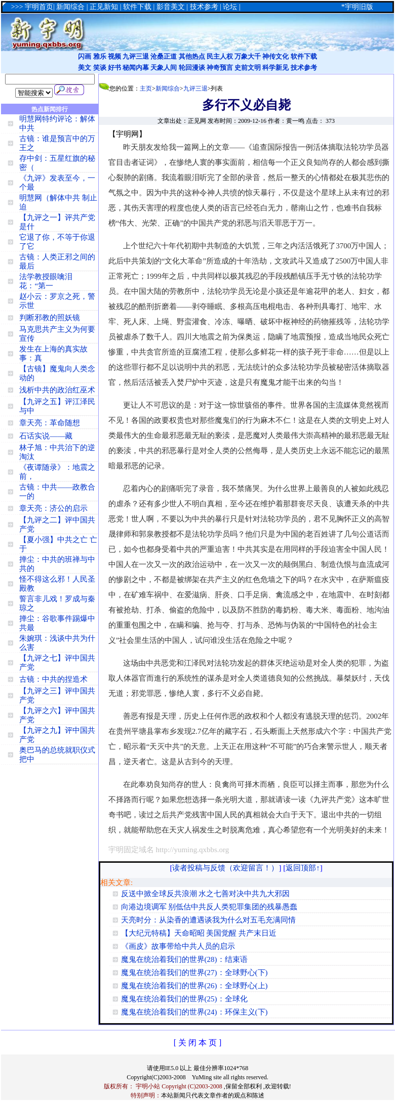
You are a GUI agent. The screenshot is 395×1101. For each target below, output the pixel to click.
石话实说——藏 (45, 436)
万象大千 (247, 56)
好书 (114, 67)
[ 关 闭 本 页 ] (198, 1042)
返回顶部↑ (303, 868)
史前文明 (247, 67)
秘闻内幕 (136, 67)
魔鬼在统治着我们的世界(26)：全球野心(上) (194, 986)
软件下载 (304, 56)
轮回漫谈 (192, 67)
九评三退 (136, 56)
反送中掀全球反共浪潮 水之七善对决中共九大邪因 (205, 894)
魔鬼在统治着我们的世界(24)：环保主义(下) (194, 1012)
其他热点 (192, 56)
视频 (114, 56)
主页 (146, 88)
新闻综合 (167, 88)
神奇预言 (220, 67)
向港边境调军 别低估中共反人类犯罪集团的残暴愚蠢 (209, 907)
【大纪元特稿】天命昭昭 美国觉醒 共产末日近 (199, 933)
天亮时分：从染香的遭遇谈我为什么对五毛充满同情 (208, 920)
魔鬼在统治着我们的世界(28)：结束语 (184, 959)
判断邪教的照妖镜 (49, 318)
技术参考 (304, 67)
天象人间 (163, 67)
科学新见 (275, 67)
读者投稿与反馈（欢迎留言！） (225, 868)
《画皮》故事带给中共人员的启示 (178, 946)
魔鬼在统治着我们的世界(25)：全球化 (184, 999)
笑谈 (99, 67)
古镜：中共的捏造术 (53, 679)
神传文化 (275, 56)
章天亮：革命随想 (49, 423)
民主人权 (220, 56)
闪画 (84, 56)
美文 (84, 67)
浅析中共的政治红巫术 (57, 390)
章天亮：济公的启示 (53, 508)
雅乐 (99, 56)
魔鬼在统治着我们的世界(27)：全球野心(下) (194, 972)
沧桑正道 (163, 56)
